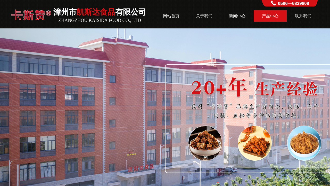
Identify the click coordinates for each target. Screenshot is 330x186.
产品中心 (270, 16)
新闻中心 (237, 16)
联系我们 (303, 16)
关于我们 (204, 16)
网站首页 (171, 16)
